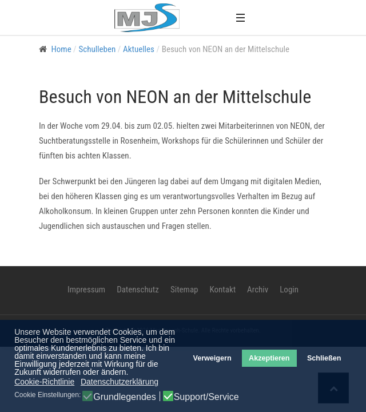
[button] (240, 17)
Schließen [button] (324, 358)
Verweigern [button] (212, 358)
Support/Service (206, 397)
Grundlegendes (124, 397)
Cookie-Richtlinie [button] (44, 381)
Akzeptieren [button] (269, 358)
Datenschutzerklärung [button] (119, 381)
